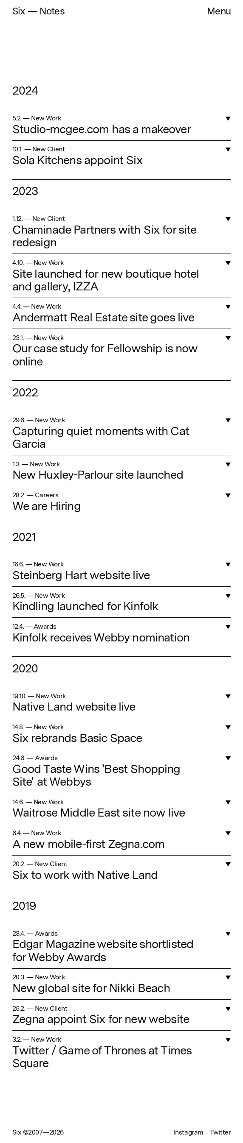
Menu (219, 11)
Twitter (220, 1132)
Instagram (188, 1132)
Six (20, 11)
